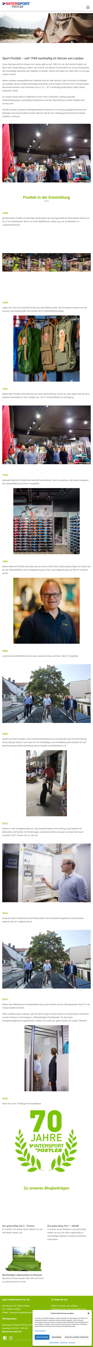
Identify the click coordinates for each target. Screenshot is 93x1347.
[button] (88, 1313)
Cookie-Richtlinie (54, 1342)
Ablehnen (56, 1337)
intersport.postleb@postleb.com (23, 1312)
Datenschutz (64, 1342)
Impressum (72, 1342)
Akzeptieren (42, 1337)
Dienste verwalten (40, 1331)
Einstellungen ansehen (76, 1337)
